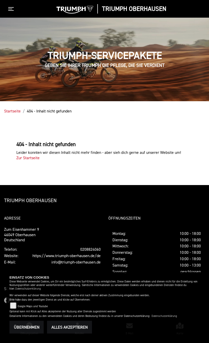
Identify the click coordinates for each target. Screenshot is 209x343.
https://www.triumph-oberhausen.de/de (66, 255)
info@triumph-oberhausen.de (76, 262)
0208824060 (90, 249)
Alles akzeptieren (69, 327)
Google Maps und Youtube (33, 306)
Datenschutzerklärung (28, 288)
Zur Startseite (28, 157)
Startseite (12, 110)
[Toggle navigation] (12, 9)
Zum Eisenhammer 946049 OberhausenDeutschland (21, 235)
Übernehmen (26, 327)
